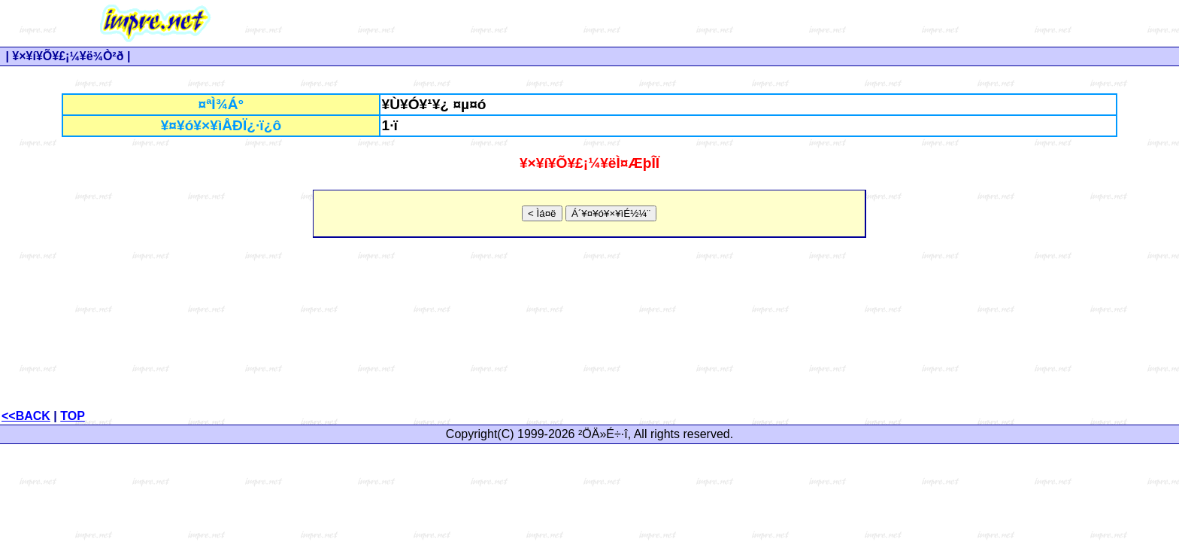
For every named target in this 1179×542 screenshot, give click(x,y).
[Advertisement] (745, 23)
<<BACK (26, 416)
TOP (72, 416)
